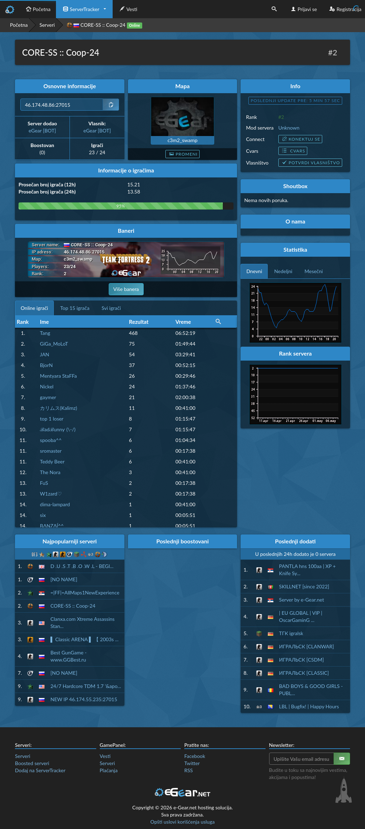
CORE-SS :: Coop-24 (72, 606)
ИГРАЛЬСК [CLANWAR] (306, 646)
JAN (44, 354)
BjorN (46, 365)
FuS (44, 483)
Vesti (128, 9)
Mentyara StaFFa (58, 376)
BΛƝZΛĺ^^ (52, 526)
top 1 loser (51, 419)
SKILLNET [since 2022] (304, 586)
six (43, 515)
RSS (188, 770)
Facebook (194, 756)
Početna (37, 9)
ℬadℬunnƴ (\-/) (58, 429)
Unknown (288, 128)
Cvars (293, 151)
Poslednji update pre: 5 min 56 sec (295, 100)
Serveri (47, 25)
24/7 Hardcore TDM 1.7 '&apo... (85, 686)
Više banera (126, 289)
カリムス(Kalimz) (58, 408)
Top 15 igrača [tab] (74, 308)
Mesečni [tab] (313, 271)
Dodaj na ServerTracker (40, 770)
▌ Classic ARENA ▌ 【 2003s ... (84, 639)
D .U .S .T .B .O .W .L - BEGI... (81, 566)
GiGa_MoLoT (54, 344)
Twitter (192, 763)
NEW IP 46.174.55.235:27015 (83, 699)
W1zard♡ (51, 494)
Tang (45, 333)
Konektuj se (300, 139)
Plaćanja (109, 770)
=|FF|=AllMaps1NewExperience (84, 592)
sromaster (51, 451)
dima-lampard (55, 504)
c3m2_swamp (182, 140)
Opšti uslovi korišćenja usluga (182, 822)
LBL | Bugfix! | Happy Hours (309, 706)
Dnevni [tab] (254, 271)
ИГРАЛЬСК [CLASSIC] (304, 673)
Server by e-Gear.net (301, 600)
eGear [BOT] (42, 130)
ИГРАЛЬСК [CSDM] (301, 660)
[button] (218, 321)
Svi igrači (111, 308)
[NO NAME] (63, 579)
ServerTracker (80, 9)
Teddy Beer (52, 461)
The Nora (50, 472)
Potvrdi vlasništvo (310, 162)
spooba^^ (51, 440)
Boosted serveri (32, 763)
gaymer (48, 397)
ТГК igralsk (291, 633)
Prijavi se (303, 9)
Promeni (183, 154)
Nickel (46, 386)
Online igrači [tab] (34, 308)
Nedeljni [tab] (283, 271)
